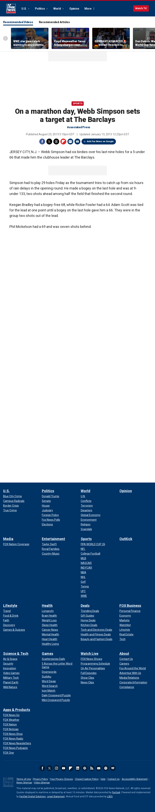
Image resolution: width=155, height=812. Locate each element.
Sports (77, 103)
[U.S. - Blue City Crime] (12, 496)
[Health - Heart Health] (49, 639)
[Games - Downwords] (49, 671)
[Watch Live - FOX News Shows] (91, 658)
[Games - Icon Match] (48, 690)
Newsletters (99, 768)
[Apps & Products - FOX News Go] (11, 715)
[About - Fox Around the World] (132, 668)
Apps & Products (16, 710)
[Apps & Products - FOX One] (8, 752)
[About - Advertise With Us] (130, 673)
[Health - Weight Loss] (49, 620)
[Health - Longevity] (48, 611)
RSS (92, 768)
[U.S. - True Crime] (10, 510)
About (124, 653)
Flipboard (63, 141)
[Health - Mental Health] (50, 634)
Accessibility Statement (135, 779)
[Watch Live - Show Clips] (87, 677)
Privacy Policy (40, 779)
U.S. (24, 8)
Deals (85, 606)
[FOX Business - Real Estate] (126, 634)
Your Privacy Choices (61, 779)
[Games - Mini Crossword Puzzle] (56, 700)
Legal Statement (56, 796)
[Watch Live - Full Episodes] (89, 673)
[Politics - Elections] (47, 524)
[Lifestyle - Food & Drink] (10, 615)
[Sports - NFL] (83, 548)
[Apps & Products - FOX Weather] (11, 719)
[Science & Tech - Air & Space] (10, 658)
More (87, 8)
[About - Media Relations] (129, 677)
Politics (40, 8)
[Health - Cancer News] (50, 629)
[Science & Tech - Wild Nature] (10, 687)
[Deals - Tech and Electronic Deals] (96, 629)
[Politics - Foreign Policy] (50, 515)
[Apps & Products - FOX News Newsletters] (17, 743)
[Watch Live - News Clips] (87, 682)
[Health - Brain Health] (49, 615)
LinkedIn (78, 768)
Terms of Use (23, 779)
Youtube (63, 768)
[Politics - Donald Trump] (50, 496)
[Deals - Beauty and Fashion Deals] (96, 639)
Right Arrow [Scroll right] (147, 38)
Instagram (56, 768)
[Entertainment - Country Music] (50, 553)
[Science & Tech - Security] (8, 663)
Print (70, 141)
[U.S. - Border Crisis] (11, 505)
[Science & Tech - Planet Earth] (10, 682)
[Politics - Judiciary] (47, 510)
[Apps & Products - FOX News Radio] (13, 738)
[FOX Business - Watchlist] (125, 625)
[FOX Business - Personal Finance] (130, 611)
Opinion (74, 8)
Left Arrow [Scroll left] (5, 38)
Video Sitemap (42, 782)
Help (103, 779)
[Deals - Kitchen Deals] (89, 625)
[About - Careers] (124, 663)
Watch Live (89, 653)
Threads (56, 141)
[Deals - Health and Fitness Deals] (96, 634)
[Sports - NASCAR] (86, 563)
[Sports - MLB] (83, 558)
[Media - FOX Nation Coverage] (16, 544)
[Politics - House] (46, 505)
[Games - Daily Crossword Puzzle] (56, 695)
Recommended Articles (54, 22)
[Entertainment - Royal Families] (50, 548)
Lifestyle (10, 606)
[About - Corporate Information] (133, 682)
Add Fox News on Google (100, 141)
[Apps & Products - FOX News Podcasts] (15, 748)
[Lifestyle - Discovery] (9, 625)
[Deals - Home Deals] (88, 620)
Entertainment (53, 539)
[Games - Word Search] (50, 685)
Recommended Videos (18, 22)
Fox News (11, 8)
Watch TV (141, 8)
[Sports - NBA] (83, 572)
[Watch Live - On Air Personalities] (93, 668)
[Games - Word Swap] (49, 681)
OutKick (125, 539)
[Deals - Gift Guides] (87, 615)
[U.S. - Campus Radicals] (13, 501)
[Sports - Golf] (83, 581)
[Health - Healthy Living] (50, 643)
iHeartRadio (113, 768)
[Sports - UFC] (83, 591)
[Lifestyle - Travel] (7, 611)
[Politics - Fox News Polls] (51, 519)
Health (47, 606)
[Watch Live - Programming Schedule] (95, 663)
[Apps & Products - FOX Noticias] (11, 729)
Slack (85, 768)
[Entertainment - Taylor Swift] (49, 544)
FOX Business (130, 606)
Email (77, 141)
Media (8, 539)
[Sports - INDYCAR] (86, 567)
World (57, 8)
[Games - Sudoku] (46, 676)
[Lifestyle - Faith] (6, 620)
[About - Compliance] (126, 687)
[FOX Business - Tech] (122, 639)
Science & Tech (15, 653)
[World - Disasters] (86, 510)
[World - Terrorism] (87, 505)
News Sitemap (24, 782)
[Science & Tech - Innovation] (9, 668)
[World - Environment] (89, 519)
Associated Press (78, 127)
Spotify (106, 768)
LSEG (110, 796)
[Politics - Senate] (46, 501)
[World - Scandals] (86, 529)
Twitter (49, 141)
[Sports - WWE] (84, 595)
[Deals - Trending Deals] (90, 611)
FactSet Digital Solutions (32, 796)
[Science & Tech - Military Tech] (11, 677)
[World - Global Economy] (90, 515)
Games (47, 653)
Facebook (42, 141)
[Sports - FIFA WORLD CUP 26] (93, 544)
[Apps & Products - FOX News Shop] (13, 733)
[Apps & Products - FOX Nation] (10, 724)
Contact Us (114, 779)
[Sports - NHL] (83, 577)
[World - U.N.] (83, 496)
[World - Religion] (85, 524)
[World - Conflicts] (86, 501)
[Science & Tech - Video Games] (11, 673)
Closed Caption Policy (87, 779)
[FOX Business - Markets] (124, 620)
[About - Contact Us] (126, 658)
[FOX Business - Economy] (125, 615)
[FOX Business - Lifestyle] (124, 629)
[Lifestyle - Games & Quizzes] (14, 629)
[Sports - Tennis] (85, 586)
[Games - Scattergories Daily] (53, 658)
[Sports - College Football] (90, 553)
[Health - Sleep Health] (49, 625)
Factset (116, 792)
